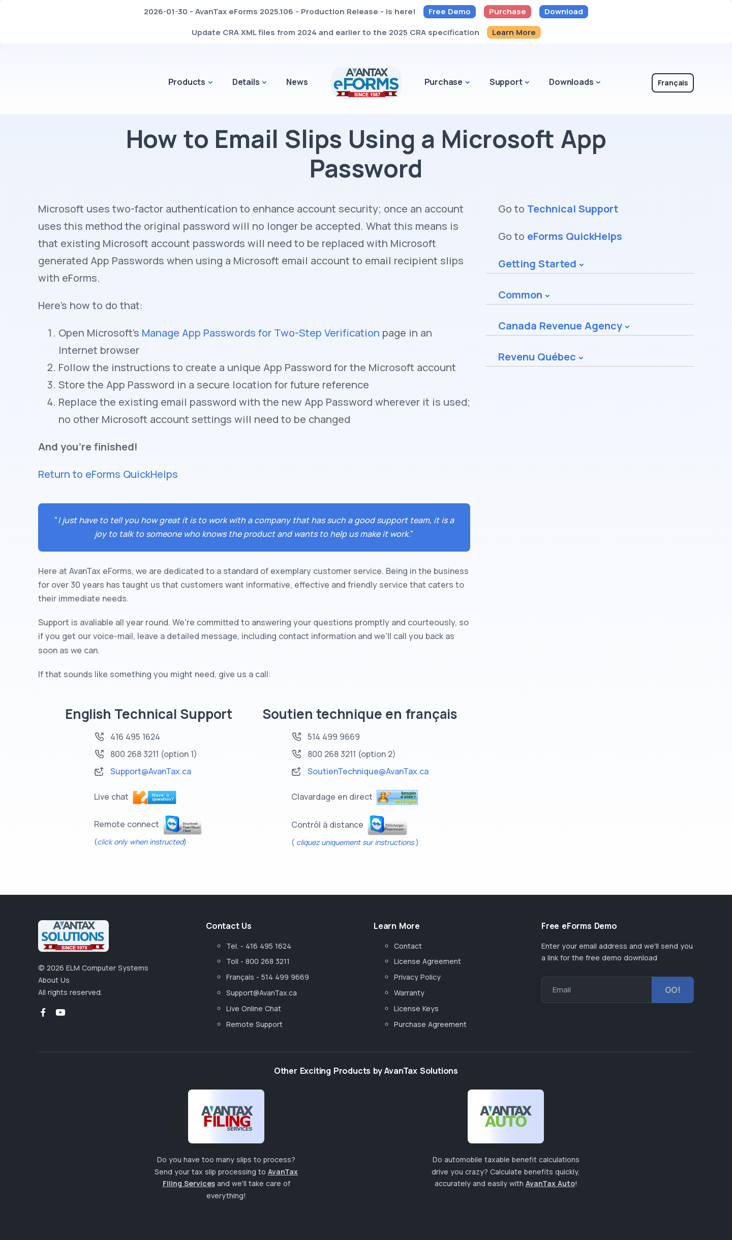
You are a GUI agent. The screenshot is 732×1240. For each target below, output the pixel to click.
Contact (408, 946)
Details (246, 81)
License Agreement (427, 961)
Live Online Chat (253, 1008)
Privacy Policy (417, 977)
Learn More (514, 32)
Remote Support (254, 1024)
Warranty (409, 992)
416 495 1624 (135, 736)
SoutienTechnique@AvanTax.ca (368, 771)
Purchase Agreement (430, 1024)
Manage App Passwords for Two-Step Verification (261, 333)
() (140, 841)
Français (673, 82)
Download (563, 11)
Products (186, 81)
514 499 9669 (334, 736)
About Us (54, 980)
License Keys (416, 1008)
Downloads (571, 81)
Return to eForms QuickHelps (108, 474)
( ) (355, 842)
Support (506, 81)
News (297, 81)
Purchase (507, 11)
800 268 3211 (134, 754)
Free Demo (450, 11)
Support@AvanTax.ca (150, 771)
